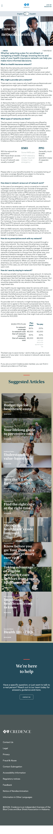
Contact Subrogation (12, 766)
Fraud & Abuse (10, 760)
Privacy (6, 754)
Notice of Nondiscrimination (15, 790)
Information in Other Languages (17, 796)
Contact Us (8, 742)
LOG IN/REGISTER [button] (48, 5)
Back (4, 50)
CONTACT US (26, 697)
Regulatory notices (11, 778)
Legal (5, 748)
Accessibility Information (14, 772)
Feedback (7, 784)
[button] (2, 5)
